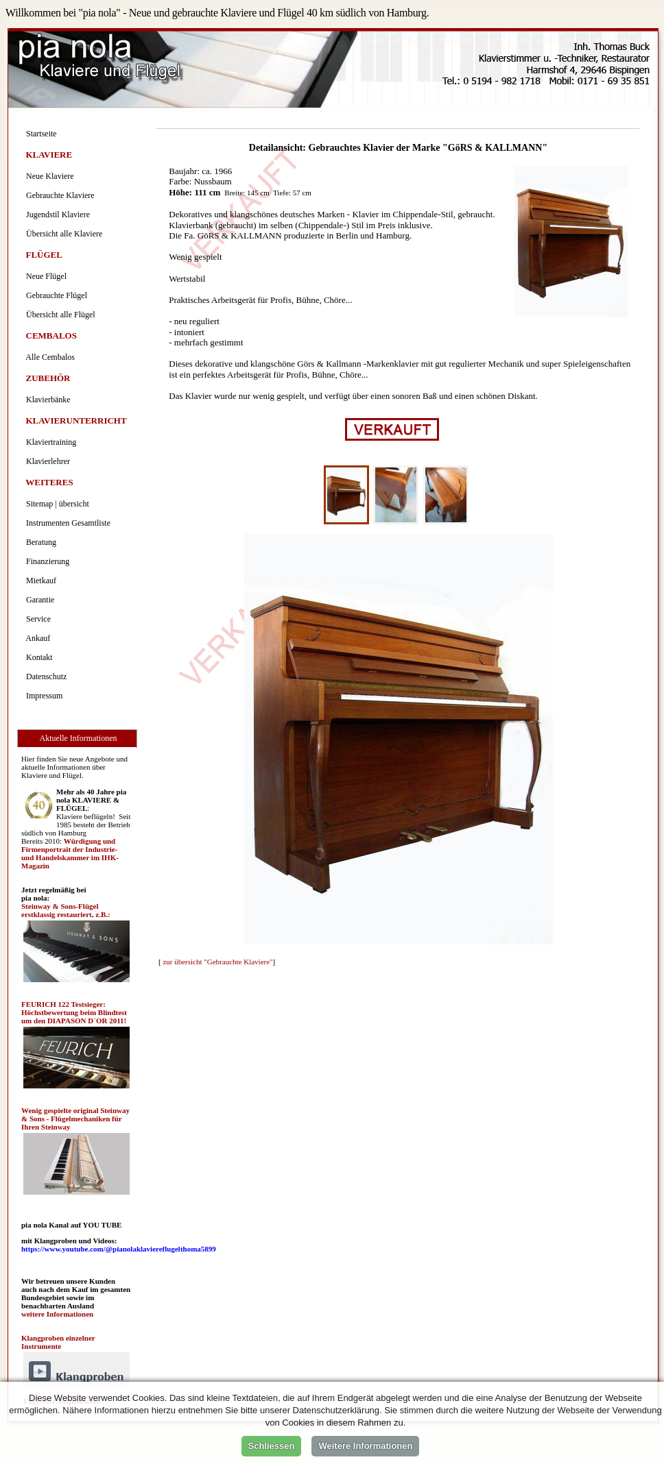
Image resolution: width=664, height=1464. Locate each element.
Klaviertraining (49, 442)
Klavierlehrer (46, 461)
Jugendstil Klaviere (56, 214)
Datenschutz (44, 676)
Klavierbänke (46, 399)
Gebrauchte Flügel (54, 295)
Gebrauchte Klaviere (58, 195)
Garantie (38, 600)
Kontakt (37, 657)
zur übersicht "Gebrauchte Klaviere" (217, 961)
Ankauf (36, 638)
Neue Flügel (44, 276)
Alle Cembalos (48, 357)
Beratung (39, 542)
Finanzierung (45, 561)
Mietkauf (39, 580)
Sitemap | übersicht (55, 504)
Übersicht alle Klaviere (62, 234)
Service (36, 619)
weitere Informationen (57, 1314)
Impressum (42, 695)
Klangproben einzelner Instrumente (58, 1342)
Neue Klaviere (48, 176)
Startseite (39, 133)
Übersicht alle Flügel (58, 314)
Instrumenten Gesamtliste (66, 523)
